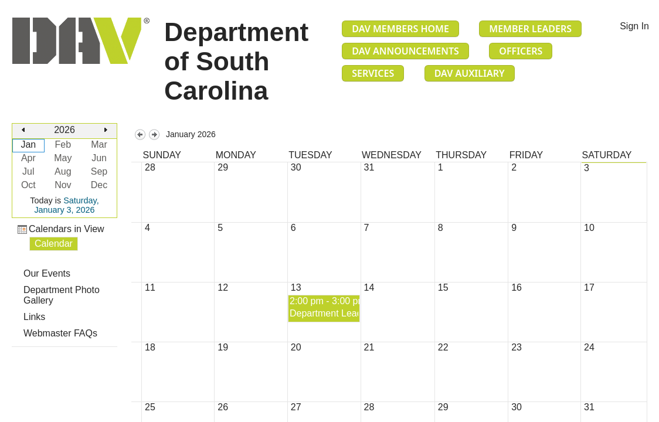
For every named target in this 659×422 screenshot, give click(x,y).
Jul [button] (28, 171)
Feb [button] (63, 144)
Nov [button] (63, 185)
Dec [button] (99, 185)
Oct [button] (28, 185)
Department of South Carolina (236, 61)
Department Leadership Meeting (357, 313)
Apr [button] (28, 158)
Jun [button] (99, 158)
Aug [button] (63, 171)
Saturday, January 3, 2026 (66, 205)
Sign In (634, 26)
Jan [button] (28, 144)
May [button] (63, 158)
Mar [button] (99, 144)
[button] (23, 130)
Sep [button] (99, 171)
